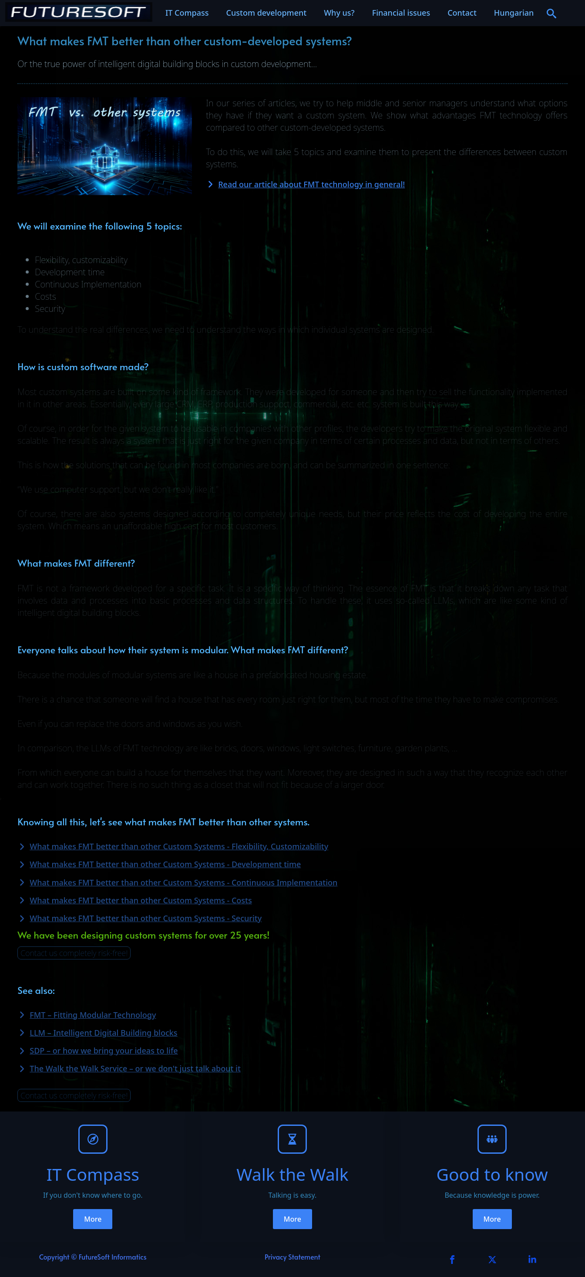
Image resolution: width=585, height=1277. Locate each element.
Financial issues (401, 12)
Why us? (339, 12)
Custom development (266, 12)
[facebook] (452, 1259)
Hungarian (514, 12)
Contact (462, 12)
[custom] (492, 1259)
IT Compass (187, 12)
